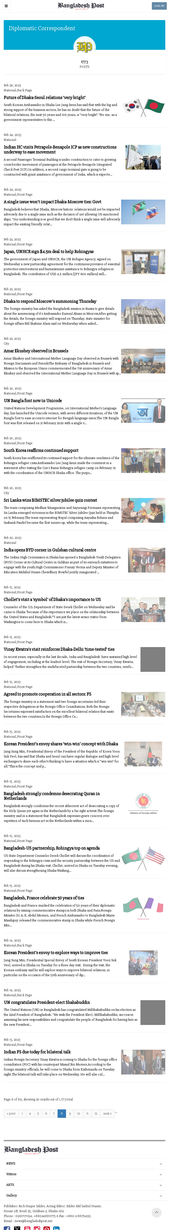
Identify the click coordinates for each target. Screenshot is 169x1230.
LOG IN (159, 5)
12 (96, 1113)
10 (78, 1113)
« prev (11, 1113)
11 (87, 1113)
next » (107, 1113)
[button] (6, 6)
